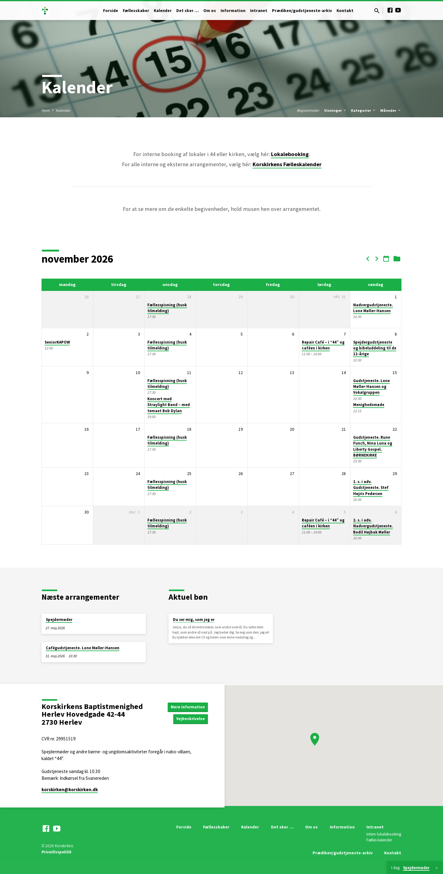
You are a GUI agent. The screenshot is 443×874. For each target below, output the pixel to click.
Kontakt (345, 10)
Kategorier (363, 110)
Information (233, 10)
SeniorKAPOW (57, 342)
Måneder (390, 110)
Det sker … (187, 10)
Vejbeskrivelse (190, 719)
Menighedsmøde (368, 404)
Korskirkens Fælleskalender (287, 164)
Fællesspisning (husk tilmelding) (167, 307)
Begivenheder (308, 110)
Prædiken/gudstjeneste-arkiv (302, 10)
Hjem (46, 110)
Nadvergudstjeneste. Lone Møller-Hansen (373, 307)
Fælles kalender (379, 840)
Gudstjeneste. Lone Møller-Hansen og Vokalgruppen (371, 386)
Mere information (187, 706)
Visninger (335, 110)
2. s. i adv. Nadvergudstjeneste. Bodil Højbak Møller (373, 526)
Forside (110, 10)
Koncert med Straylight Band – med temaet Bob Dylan (168, 404)
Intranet (258, 10)
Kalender (163, 10)
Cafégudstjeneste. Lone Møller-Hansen (82, 647)
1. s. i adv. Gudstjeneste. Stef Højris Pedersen (371, 487)
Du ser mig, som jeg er (193, 619)
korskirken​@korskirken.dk (70, 789)
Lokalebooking (290, 154)
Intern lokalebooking (383, 834)
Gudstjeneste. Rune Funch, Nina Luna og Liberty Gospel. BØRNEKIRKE (372, 446)
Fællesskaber (136, 10)
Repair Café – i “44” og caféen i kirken (323, 345)
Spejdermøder (59, 619)
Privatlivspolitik (56, 852)
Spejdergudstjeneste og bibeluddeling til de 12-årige (374, 348)
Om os (209, 10)
